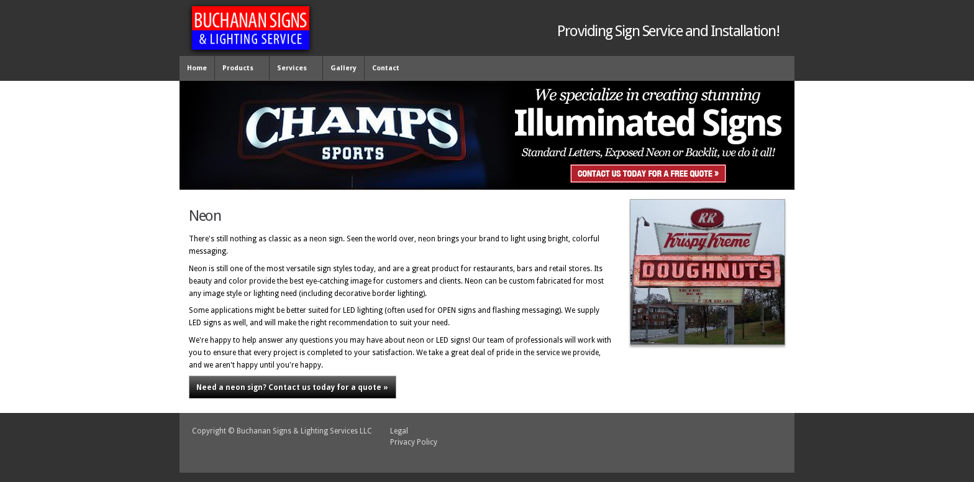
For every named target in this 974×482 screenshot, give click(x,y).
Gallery (343, 68)
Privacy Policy (413, 442)
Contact (385, 68)
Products (239, 68)
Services (293, 68)
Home (197, 68)
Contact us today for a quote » (292, 387)
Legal (399, 431)
